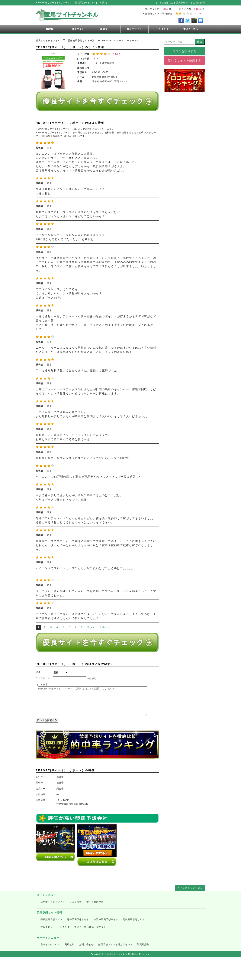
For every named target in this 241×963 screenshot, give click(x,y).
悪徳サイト (106, 29)
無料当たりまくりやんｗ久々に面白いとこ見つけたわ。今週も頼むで (82, 458)
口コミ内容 (42, 684)
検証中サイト (134, 29)
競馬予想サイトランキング (55, 932)
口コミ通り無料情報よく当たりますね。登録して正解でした (76, 370)
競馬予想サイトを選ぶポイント (115, 950)
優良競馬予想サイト (51, 925)
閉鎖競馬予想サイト (134, 925)
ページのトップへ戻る (190, 893)
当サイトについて (50, 950)
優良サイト (78, 29)
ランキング (162, 29)
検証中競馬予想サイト (106, 925)
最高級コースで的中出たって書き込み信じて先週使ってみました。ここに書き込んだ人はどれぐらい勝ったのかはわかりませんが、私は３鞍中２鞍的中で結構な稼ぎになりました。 (96, 545)
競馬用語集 (143, 950)
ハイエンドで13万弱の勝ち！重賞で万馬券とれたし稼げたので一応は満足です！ (90, 476)
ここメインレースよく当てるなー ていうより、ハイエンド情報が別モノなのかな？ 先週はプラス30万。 (69, 293)
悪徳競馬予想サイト (78, 925)
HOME (50, 29)
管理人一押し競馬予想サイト (90, 932)
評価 (38, 672)
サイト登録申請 (95, 907)
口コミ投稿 (75, 907)
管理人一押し (190, 29)
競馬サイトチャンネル (52, 907)
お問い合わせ (86, 950)
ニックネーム (43, 678)
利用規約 (69, 950)
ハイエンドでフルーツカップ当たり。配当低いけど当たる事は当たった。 (85, 568)
